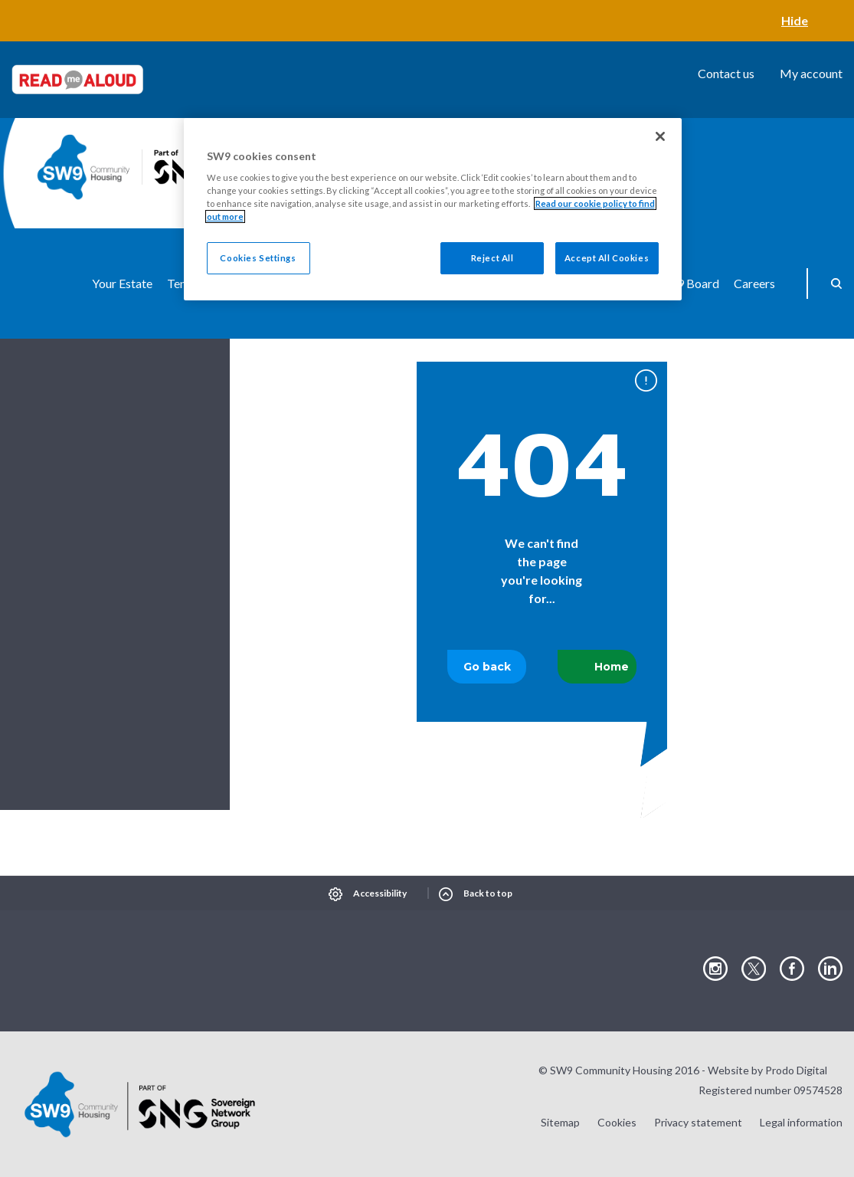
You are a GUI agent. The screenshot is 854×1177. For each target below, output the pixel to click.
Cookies (616, 1122)
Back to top (487, 893)
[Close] (660, 136)
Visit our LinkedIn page (830, 969)
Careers (754, 283)
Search (831, 283)
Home (611, 667)
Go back (487, 667)
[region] (433, 209)
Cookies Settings (258, 258)
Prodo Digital (796, 1070)
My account (811, 73)
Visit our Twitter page (753, 969)
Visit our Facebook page (792, 969)
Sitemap (560, 1122)
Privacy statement (698, 1122)
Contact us (726, 73)
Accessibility (380, 893)
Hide (794, 20)
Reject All (492, 258)
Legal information (801, 1122)
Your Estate (122, 283)
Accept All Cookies (606, 258)
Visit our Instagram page (715, 969)
